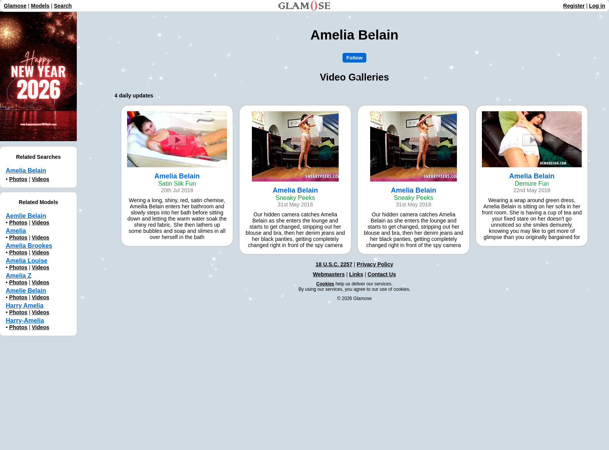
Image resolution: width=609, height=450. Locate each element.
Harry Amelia (24, 305)
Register (574, 6)
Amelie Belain (26, 290)
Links (356, 274)
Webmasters (329, 274)
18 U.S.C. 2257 (334, 264)
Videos (41, 179)
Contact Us (381, 274)
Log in (597, 6)
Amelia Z (18, 275)
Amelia (16, 230)
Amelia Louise (26, 260)
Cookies (325, 284)
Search (63, 6)
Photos (18, 179)
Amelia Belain (26, 170)
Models (40, 6)
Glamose (15, 6)
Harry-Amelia (25, 320)
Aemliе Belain (26, 216)
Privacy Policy (375, 264)
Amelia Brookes (29, 245)
